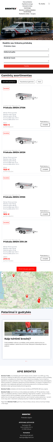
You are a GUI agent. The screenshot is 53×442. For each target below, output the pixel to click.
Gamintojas (27, 8)
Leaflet (42, 308)
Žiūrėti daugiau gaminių (26, 269)
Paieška (43, 3)
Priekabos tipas (10, 46)
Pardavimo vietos (24, 14)
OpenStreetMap (49, 308)
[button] (27, 296)
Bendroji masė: (9, 58)
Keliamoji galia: (9, 52)
